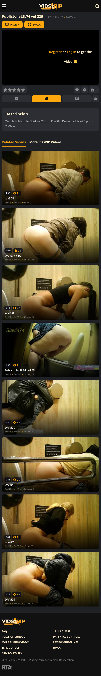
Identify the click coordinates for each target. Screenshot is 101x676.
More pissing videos (16, 642)
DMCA (57, 647)
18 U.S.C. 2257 (61, 631)
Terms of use (11, 647)
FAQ (4, 631)
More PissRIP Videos (45, 142)
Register (55, 52)
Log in (71, 52)
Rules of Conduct (14, 636)
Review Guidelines (65, 642)
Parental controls (66, 636)
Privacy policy (12, 653)
